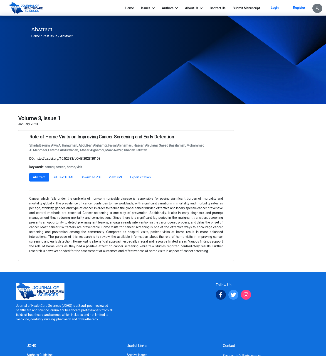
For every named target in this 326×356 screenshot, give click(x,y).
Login (275, 8)
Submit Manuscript (246, 8)
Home (35, 36)
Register (299, 8)
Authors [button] (168, 8)
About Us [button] (192, 8)
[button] (317, 8)
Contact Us (217, 8)
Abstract (66, 36)
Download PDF (91, 177)
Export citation (140, 177)
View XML (116, 177)
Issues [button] (146, 8)
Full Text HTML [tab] (63, 177)
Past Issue (50, 36)
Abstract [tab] (39, 177)
